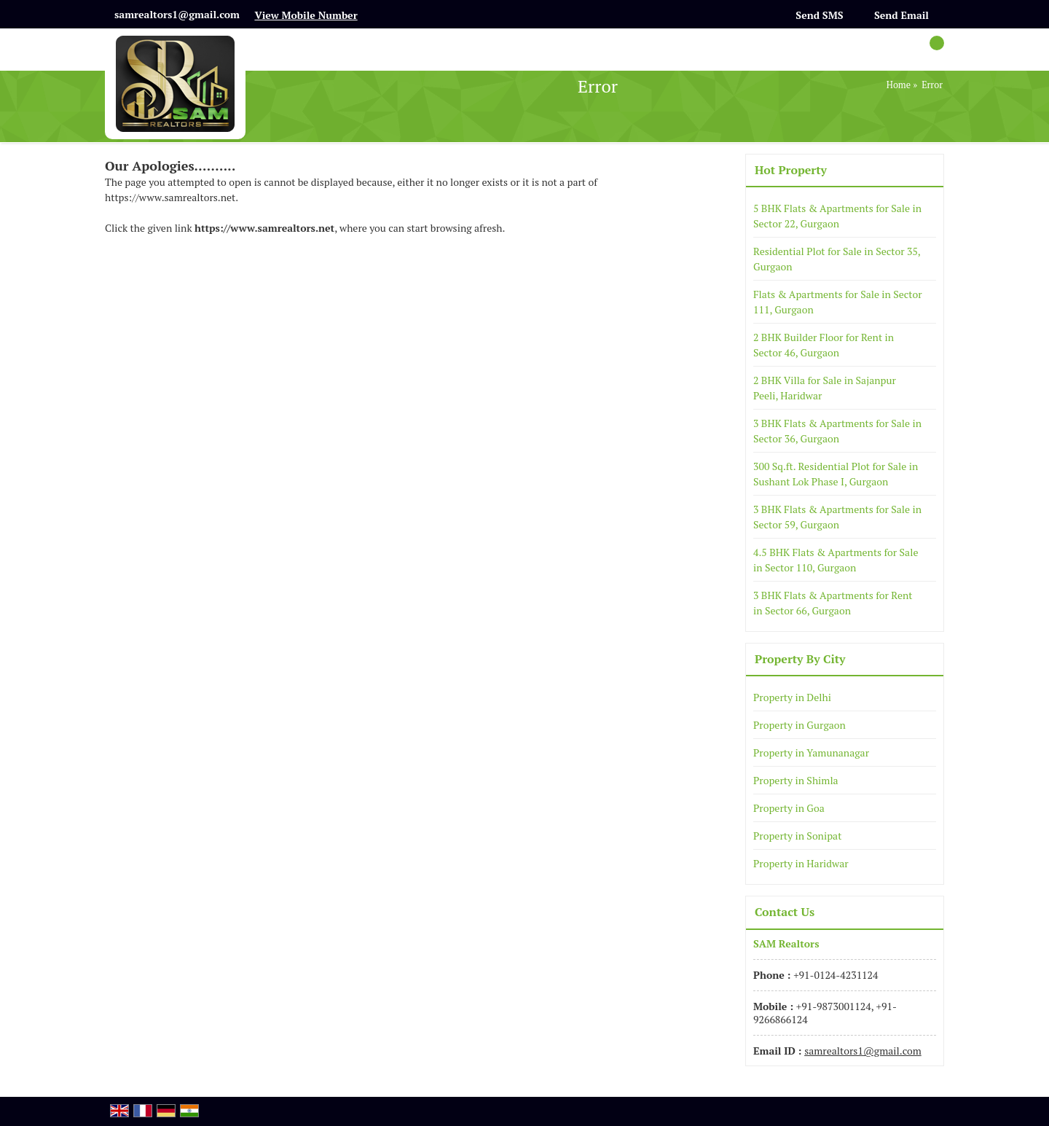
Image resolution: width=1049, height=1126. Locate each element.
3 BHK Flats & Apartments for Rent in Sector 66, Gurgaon (832, 602)
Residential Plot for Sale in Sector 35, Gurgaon (836, 258)
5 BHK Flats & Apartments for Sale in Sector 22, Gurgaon (837, 215)
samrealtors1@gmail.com (177, 14)
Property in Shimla (795, 780)
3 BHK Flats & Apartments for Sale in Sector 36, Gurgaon (837, 430)
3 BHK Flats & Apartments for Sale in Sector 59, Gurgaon (837, 516)
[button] (305, 15)
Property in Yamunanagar (811, 752)
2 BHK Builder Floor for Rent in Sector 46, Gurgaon (823, 344)
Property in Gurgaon (799, 725)
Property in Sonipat (797, 835)
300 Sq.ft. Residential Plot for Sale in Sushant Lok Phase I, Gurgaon (835, 473)
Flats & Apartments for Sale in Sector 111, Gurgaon (837, 301)
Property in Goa (789, 808)
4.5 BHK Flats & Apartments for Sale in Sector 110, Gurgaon (835, 559)
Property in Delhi (792, 697)
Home (899, 85)
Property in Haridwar (801, 863)
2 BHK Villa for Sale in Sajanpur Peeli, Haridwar (824, 387)
